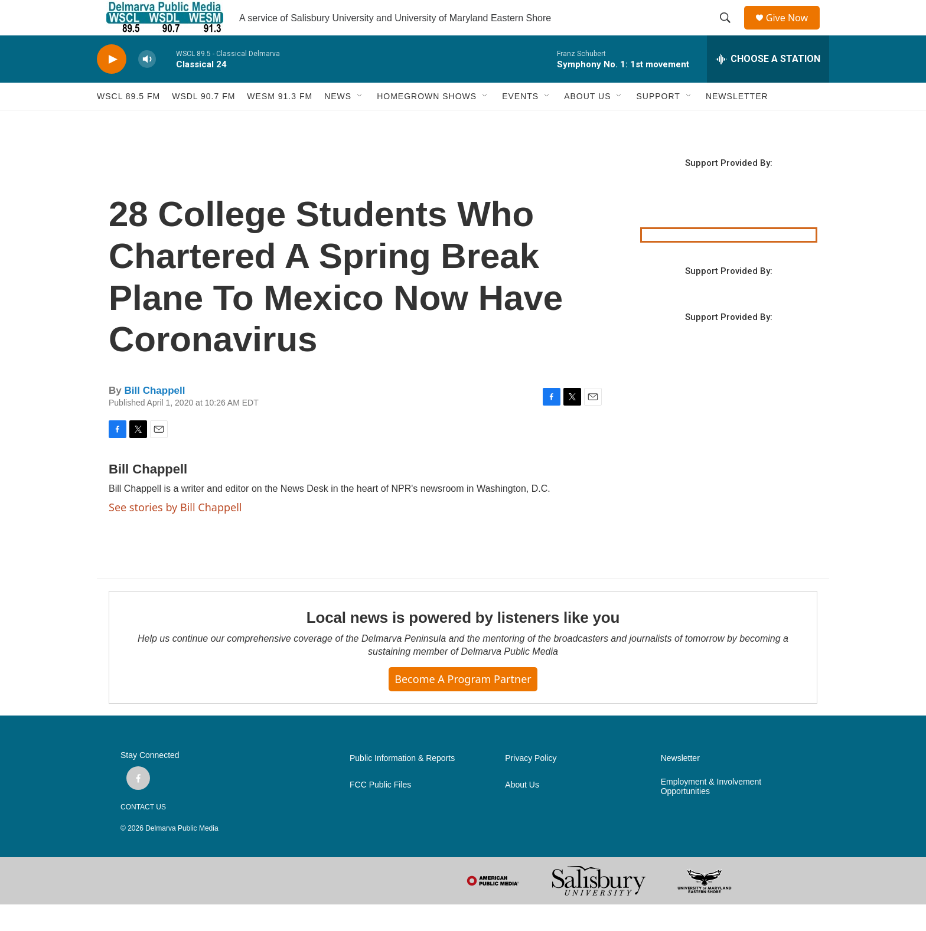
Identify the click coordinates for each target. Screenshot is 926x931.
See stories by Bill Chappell (175, 534)
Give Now (793, 31)
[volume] (147, 86)
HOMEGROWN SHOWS (427, 123)
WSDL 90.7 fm (203, 123)
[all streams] (768, 85)
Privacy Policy (530, 784)
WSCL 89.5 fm (128, 123)
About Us (522, 811)
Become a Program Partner (462, 705)
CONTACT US (143, 833)
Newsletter (680, 784)
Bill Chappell (154, 417)
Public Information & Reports (402, 784)
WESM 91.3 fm (279, 123)
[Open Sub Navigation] (360, 123)
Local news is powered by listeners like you (463, 644)
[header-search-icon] (729, 31)
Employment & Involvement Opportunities (711, 813)
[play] (111, 86)
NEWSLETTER (737, 123)
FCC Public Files (380, 811)
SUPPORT (658, 123)
